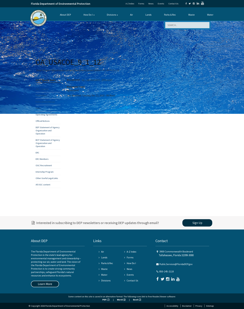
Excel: (137, 299)
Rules (38, 108)
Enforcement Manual (45, 101)
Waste (191, 14)
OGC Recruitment (44, 165)
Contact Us (173, 3)
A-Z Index (130, 3)
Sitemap (210, 305)
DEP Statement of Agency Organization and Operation (48, 130)
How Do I (88, 14)
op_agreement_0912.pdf (97, 80)
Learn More (45, 284)
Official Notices (43, 121)
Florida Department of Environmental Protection (60, 3)
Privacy (198, 305)
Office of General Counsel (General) (87, 70)
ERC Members (42, 159)
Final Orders (41, 95)
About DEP (65, 14)
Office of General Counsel (61, 70)
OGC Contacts (42, 89)
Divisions (111, 14)
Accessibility (172, 305)
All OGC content (43, 184)
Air (131, 14)
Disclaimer (187, 305)
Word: (121, 299)
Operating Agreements (46, 114)
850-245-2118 (166, 271)
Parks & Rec (170, 14)
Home (38, 70)
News (151, 3)
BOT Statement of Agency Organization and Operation (48, 143)
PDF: (105, 299)
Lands (148, 14)
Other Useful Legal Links (47, 178)
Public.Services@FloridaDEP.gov (175, 264)
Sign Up (197, 223)
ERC (37, 152)
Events (161, 3)
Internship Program (45, 171)
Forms (141, 3)
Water (210, 14)
